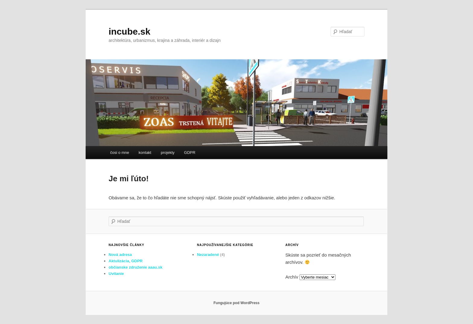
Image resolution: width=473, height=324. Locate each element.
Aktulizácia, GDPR (126, 261)
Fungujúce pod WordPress (236, 303)
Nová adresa (120, 254)
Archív (291, 276)
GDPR (189, 152)
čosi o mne (119, 152)
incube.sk (129, 31)
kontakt (145, 152)
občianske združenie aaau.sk (135, 267)
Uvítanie (116, 273)
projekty (168, 152)
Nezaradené (208, 254)
